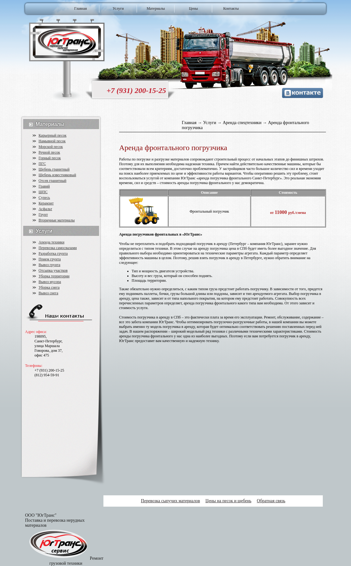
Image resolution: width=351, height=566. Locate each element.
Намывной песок (52, 141)
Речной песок (49, 152)
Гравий (44, 186)
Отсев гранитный (52, 180)
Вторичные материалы (57, 220)
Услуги (118, 8)
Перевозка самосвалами (58, 248)
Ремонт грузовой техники (76, 561)
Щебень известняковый (57, 175)
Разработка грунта (53, 253)
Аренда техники (51, 242)
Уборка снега (49, 287)
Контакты (231, 8)
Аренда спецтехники (243, 122)
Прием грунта (50, 259)
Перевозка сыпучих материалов (170, 500)
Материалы (156, 8)
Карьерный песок (52, 135)
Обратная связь (271, 500)
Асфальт (45, 209)
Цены (193, 8)
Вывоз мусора (50, 282)
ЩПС (43, 192)
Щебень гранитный (54, 169)
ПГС (42, 163)
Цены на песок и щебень (229, 500)
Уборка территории (54, 276)
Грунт (43, 214)
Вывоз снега (48, 293)
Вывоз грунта (49, 265)
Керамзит (46, 203)
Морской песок (51, 146)
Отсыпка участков (53, 270)
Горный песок (50, 158)
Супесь (44, 197)
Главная (80, 8)
